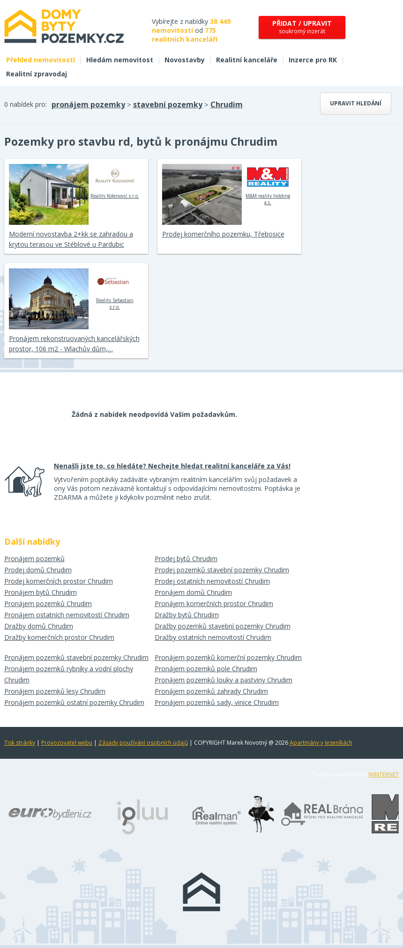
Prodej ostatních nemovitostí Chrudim (212, 581)
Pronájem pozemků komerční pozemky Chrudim (228, 657)
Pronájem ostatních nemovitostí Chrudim (66, 614)
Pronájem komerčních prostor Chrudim (214, 603)
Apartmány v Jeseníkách (321, 743)
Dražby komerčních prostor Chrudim (59, 637)
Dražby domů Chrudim (38, 626)
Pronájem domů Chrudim (193, 592)
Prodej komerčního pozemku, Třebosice (223, 234)
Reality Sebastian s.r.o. (114, 289)
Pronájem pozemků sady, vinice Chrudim (217, 702)
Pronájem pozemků (34, 558)
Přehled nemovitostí (40, 59)
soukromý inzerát (302, 27)
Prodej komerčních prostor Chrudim (58, 581)
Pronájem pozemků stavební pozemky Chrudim (76, 657)
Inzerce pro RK (313, 59)
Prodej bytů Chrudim (186, 558)
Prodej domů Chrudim (38, 569)
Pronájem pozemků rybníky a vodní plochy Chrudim (68, 674)
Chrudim (226, 104)
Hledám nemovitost (119, 59)
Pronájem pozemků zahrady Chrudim (211, 691)
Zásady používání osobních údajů (143, 743)
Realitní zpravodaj (36, 73)
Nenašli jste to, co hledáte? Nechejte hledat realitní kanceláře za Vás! (172, 465)
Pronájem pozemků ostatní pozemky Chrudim (74, 702)
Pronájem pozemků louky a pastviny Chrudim (223, 679)
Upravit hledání (355, 103)
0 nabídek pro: (25, 104)
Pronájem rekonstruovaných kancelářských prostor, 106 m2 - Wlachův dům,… (74, 343)
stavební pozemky (167, 104)
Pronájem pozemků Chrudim (48, 603)
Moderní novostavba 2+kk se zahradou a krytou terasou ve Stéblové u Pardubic (71, 239)
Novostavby (184, 59)
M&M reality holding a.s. (268, 184)
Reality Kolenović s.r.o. (114, 181)
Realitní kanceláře (246, 59)
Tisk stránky (19, 743)
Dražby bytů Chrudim (187, 614)
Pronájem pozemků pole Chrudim (206, 668)
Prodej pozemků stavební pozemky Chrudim (222, 569)
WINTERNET (383, 774)
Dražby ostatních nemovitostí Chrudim (213, 637)
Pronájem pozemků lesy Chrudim (54, 691)
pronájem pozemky (88, 104)
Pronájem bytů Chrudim (40, 592)
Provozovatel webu (66, 743)
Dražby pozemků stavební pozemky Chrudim (223, 626)
